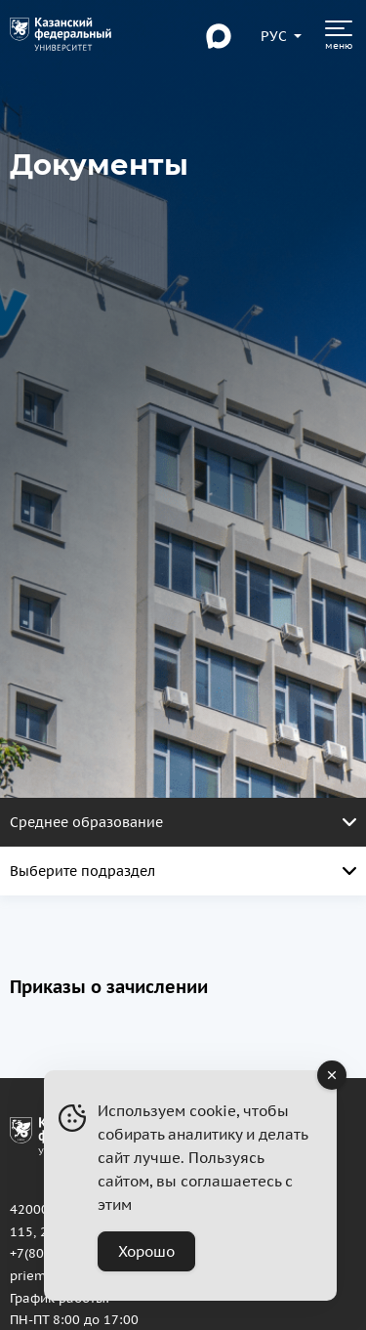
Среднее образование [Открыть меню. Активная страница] (183, 822)
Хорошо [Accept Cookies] (146, 1251)
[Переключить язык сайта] (274, 36)
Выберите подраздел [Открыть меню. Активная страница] (183, 871)
